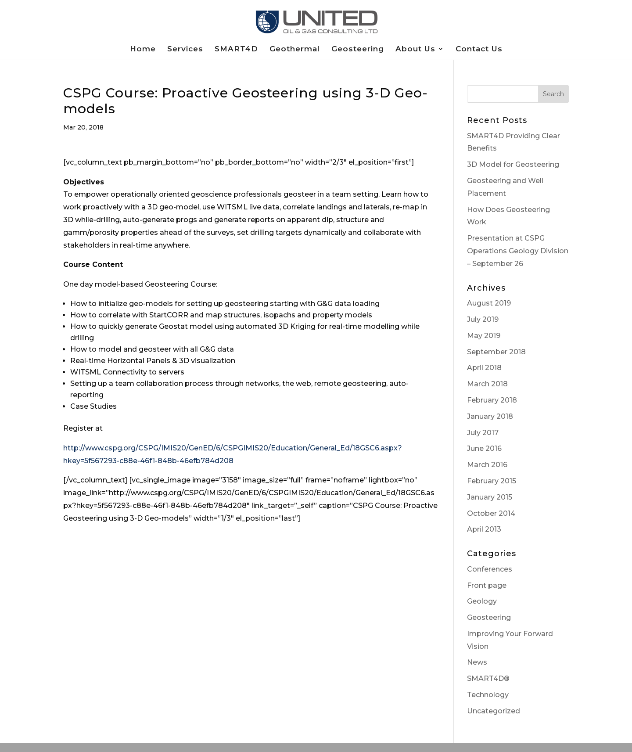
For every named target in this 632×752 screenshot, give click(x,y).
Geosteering (357, 49)
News (477, 662)
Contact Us (479, 49)
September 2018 (496, 352)
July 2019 (483, 319)
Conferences (489, 569)
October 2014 (491, 513)
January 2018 (490, 416)
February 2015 (491, 481)
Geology (482, 601)
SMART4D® (488, 678)
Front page (486, 585)
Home (143, 49)
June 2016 (484, 448)
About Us (415, 49)
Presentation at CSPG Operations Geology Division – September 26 (517, 251)
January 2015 (489, 497)
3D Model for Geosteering (513, 164)
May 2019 (483, 335)
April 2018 (484, 367)
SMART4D (236, 49)
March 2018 (487, 384)
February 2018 (492, 400)
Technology (488, 695)
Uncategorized (493, 711)
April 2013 (484, 529)
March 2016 (487, 465)
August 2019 (489, 303)
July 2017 (483, 432)
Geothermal (294, 49)
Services (185, 49)
